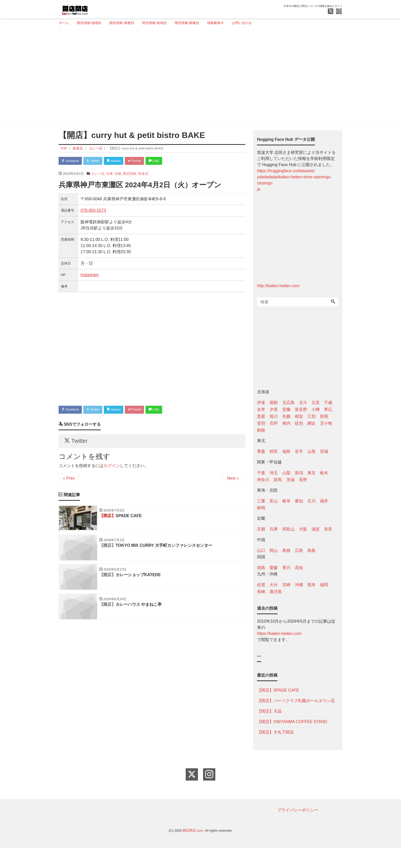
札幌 (286, 416)
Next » (233, 481)
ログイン (112, 469)
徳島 (261, 567)
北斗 (303, 402)
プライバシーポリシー (297, 810)
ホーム (64, 23)
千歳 (328, 402)
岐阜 (286, 501)
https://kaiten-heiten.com (279, 633)
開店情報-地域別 (89, 23)
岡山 (274, 550)
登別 (261, 423)
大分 (274, 585)
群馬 (278, 480)
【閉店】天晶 (269, 711)
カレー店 (97, 174)
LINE (163, 161)
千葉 (261, 473)
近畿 (118, 174)
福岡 (324, 585)
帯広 (328, 409)
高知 (299, 567)
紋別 (299, 423)
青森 (261, 451)
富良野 (301, 409)
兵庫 (109, 174)
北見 (315, 402)
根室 (299, 416)
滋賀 (315, 529)
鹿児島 (276, 591)
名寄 (261, 409)
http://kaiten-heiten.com (278, 286)
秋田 (274, 451)
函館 (274, 402)
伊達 (261, 402)
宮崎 (286, 585)
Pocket (142, 161)
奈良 (328, 529)
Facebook (71, 161)
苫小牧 (326, 423)
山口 (261, 550)
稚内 (286, 423)
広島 (299, 550)
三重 (261, 501)
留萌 (324, 416)
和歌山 (288, 529)
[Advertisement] (198, 76)
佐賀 (261, 585)
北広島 (288, 402)
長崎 (261, 591)
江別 (311, 416)
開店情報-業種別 (121, 23)
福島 (286, 451)
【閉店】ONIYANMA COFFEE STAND (292, 721)
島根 (286, 550)
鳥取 (311, 550)
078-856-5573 (93, 211)
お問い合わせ (242, 23)
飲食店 (143, 174)
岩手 (299, 451)
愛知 (299, 501)
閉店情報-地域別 (154, 23)
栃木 (324, 473)
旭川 (274, 416)
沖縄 (299, 585)
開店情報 (129, 174)
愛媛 (274, 567)
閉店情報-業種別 (187, 23)
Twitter (96, 161)
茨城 (290, 480)
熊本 (311, 585)
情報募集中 (215, 23)
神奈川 (263, 480)
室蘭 (286, 409)
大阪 (303, 529)
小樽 (315, 409)
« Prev (69, 481)
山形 (311, 451)
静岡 (261, 508)
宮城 (324, 451)
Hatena (119, 161)
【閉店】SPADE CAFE (278, 690)
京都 (261, 529)
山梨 (286, 473)
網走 (311, 423)
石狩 (274, 423)
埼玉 (274, 473)
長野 (303, 480)
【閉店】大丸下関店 (275, 732)
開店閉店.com (193, 830)
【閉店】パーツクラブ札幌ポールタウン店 (296, 701)
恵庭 (261, 416)
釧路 (261, 430)
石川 (311, 501)
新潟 (299, 473)
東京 (311, 473)
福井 (324, 501)
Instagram (90, 275)
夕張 (274, 409)
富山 (274, 501)
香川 (286, 567)
